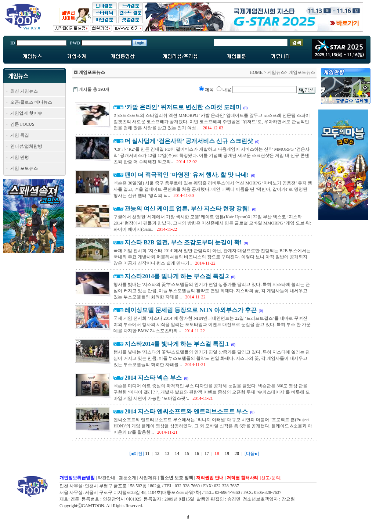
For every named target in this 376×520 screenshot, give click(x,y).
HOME (256, 72)
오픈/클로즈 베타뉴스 (31, 102)
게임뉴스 (276, 72)
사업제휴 (148, 477)
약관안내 (106, 477)
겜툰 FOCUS (22, 124)
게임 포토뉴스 (24, 168)
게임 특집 (19, 135)
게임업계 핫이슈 (26, 113)
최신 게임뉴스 (24, 91)
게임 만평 (19, 157)
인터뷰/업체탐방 (26, 146)
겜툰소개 (127, 477)
